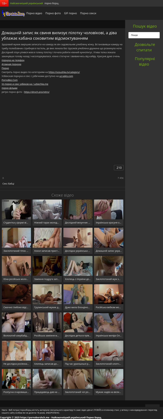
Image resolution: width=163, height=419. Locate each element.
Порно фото (53, 13)
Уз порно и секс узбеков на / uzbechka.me (25, 84)
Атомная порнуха (11, 64)
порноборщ (12, 13)
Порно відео (34, 13)
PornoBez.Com (10, 80)
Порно (5, 68)
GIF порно (70, 13)
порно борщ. (51, 3)
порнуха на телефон (13, 60)
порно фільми (9, 88)
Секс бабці (8, 183)
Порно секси (88, 13)
